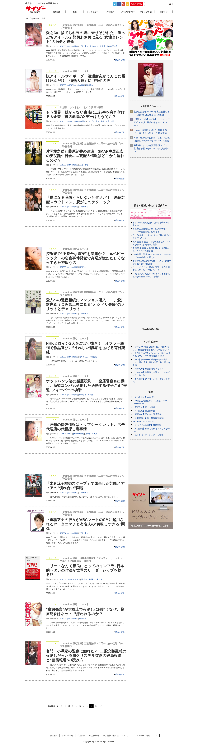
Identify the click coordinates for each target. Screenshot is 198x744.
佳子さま (82, 395)
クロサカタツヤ (73, 579)
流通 (107, 121)
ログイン (164, 12)
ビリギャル (83, 357)
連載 (74, 12)
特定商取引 (94, 735)
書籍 (102, 121)
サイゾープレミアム (35, 9)
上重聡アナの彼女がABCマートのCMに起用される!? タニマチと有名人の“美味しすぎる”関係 (85, 524)
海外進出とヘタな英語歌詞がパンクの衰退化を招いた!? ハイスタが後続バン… (152, 148)
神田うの (82, 267)
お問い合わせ (67, 735)
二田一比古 (83, 46)
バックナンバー (128, 12)
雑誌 (112, 121)
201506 (63, 46)
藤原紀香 (113, 46)
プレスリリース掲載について (144, 735)
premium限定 (72, 46)
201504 (63, 434)
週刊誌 (90, 395)
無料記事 (57, 12)
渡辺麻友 (89, 85)
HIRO (69, 434)
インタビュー (92, 12)
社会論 (99, 579)
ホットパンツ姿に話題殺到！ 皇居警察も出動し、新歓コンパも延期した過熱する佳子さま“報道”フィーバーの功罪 (86, 385)
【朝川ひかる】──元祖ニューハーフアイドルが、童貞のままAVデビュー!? (152, 122)
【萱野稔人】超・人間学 (144, 407)
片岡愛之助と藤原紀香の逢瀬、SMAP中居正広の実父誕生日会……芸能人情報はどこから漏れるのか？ (85, 155)
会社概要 (53, 735)
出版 (97, 121)
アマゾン (90, 121)
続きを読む (120, 60)
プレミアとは (146, 12)
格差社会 (92, 579)
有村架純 (93, 357)
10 (96, 706)
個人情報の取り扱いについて (115, 735)
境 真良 (84, 579)
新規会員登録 (136, 4)
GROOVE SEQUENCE (143, 421)
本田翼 (94, 434)
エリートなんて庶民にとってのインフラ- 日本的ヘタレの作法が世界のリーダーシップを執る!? (85, 570)
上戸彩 (87, 434)
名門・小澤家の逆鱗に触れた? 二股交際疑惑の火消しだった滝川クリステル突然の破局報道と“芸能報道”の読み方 (86, 655)
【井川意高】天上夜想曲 (144, 411)
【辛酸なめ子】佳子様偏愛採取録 (148, 418)
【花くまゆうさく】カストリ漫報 (148, 435)
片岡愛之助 (104, 46)
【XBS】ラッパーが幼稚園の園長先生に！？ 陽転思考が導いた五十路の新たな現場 (151, 362)
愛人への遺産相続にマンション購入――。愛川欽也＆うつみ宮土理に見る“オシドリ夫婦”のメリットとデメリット (85, 304)
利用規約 (81, 735)
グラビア (110, 12)
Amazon (70, 121)
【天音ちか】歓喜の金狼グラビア (148, 369)
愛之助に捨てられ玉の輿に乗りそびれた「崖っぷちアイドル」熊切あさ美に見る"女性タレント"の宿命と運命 (85, 37)
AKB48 (70, 85)
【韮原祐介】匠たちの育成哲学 (147, 414)
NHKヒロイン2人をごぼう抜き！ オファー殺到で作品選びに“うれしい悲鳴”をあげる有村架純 (85, 347)
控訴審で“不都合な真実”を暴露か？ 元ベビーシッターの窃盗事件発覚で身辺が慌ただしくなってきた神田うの (85, 258)
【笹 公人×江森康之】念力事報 (147, 425)
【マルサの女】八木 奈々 (144, 397)
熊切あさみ (94, 46)
